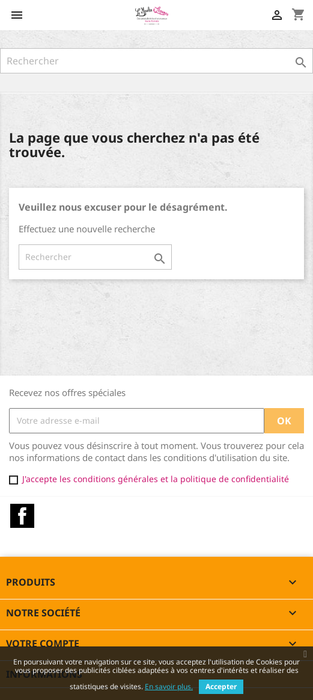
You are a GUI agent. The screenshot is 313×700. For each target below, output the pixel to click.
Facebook (22, 516)
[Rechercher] (156, 60)
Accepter (221, 686)
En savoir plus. (169, 686)
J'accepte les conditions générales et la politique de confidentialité (155, 479)
